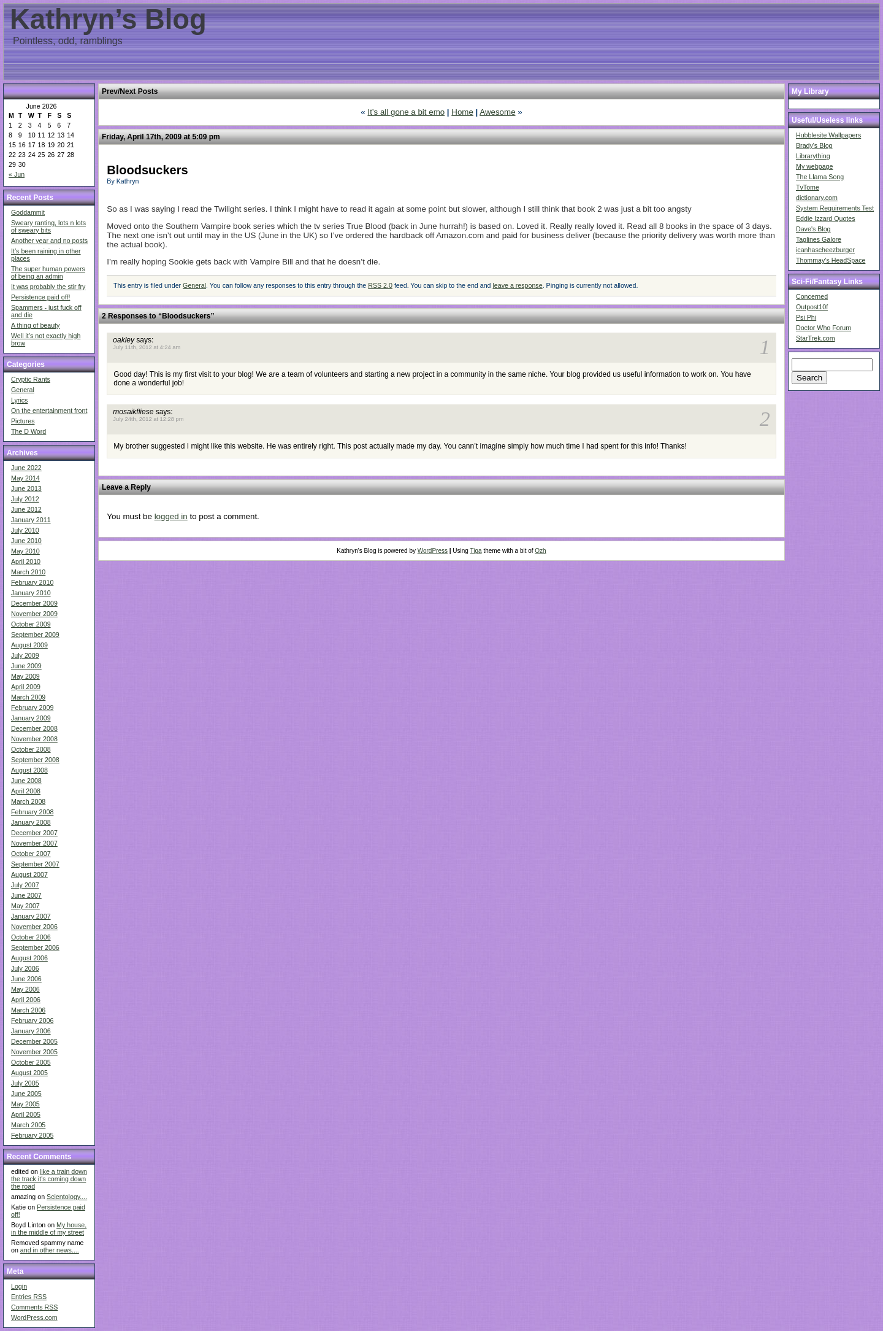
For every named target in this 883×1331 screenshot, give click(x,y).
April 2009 (25, 686)
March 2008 (28, 801)
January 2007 (31, 916)
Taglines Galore (818, 239)
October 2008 (31, 749)
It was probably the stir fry (48, 286)
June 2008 (26, 780)
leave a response (517, 285)
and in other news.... (49, 1250)
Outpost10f (812, 307)
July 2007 (25, 885)
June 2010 (26, 540)
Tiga (476, 550)
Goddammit (28, 212)
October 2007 (31, 853)
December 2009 (34, 603)
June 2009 (26, 665)
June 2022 (26, 467)
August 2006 (29, 958)
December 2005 (34, 1041)
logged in (171, 516)
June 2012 (26, 509)
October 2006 (31, 937)
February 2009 (32, 707)
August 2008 (29, 770)
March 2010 (28, 572)
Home (462, 112)
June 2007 (26, 895)
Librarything (813, 156)
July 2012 (25, 499)
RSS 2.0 (380, 285)
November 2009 (34, 613)
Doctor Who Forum (823, 327)
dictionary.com (817, 197)
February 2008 (32, 812)
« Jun (17, 174)
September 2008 (35, 759)
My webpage (814, 166)
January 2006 (31, 1031)
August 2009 (29, 645)
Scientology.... (67, 1196)
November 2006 (34, 926)
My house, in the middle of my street (48, 1228)
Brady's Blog (814, 145)
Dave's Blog (813, 229)
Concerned (812, 296)
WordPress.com (34, 1317)
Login (19, 1286)
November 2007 (34, 843)
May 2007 (25, 905)
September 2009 (35, 634)
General (22, 389)
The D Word (28, 431)
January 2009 (31, 718)
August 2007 (29, 874)
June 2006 (26, 978)
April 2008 (25, 791)
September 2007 (35, 864)
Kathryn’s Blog (108, 19)
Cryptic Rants (30, 379)
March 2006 (28, 1010)
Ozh (540, 550)
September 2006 (35, 947)
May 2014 (25, 478)
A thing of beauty (35, 325)
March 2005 (28, 1124)
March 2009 (28, 697)
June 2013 (26, 488)
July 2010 (25, 530)
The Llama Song (820, 176)
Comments (34, 1307)
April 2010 (25, 561)
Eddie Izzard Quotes (825, 218)
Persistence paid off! (40, 297)
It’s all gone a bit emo (406, 112)
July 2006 (25, 968)
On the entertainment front (49, 410)
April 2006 (25, 999)
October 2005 (31, 1062)
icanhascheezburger (825, 249)
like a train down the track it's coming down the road (49, 1179)
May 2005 (25, 1104)
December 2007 (34, 832)
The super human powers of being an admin (48, 272)
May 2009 (25, 676)
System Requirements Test (835, 208)
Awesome (497, 112)
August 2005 (29, 1072)
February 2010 (32, 582)
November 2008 (34, 739)
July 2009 (25, 655)
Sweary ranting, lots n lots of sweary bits (48, 226)
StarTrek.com (815, 338)
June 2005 (26, 1093)
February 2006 (32, 1020)
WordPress (433, 550)
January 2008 (31, 822)
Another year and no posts (49, 240)
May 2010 (25, 551)
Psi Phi (806, 317)
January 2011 (31, 519)
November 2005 (34, 1051)
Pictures (23, 421)
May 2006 (25, 989)
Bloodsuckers (147, 170)
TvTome (807, 187)
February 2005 (32, 1135)
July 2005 (25, 1083)
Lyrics (19, 400)
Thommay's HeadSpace (830, 260)
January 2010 (31, 592)
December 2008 (34, 728)
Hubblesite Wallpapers (828, 135)
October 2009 (31, 624)
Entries (29, 1296)
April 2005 (25, 1114)
